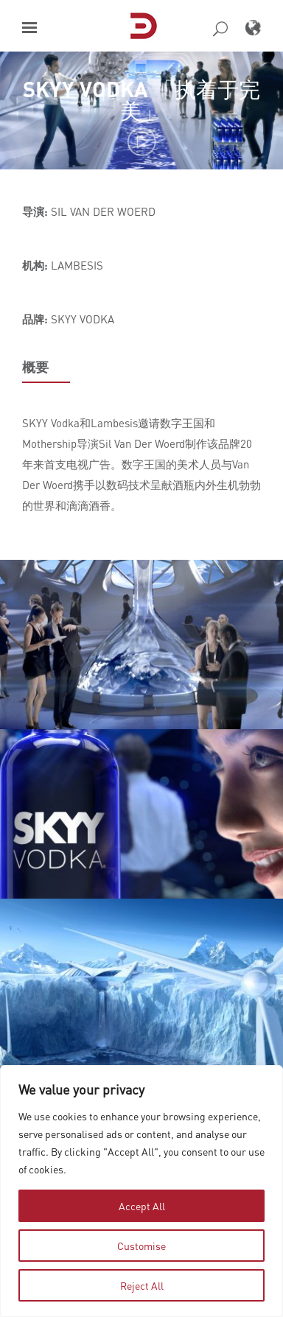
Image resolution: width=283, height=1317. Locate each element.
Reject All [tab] (142, 1285)
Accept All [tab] (142, 1205)
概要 (35, 366)
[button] (29, 27)
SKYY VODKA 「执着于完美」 (141, 99)
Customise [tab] (141, 1245)
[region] (141, 1191)
